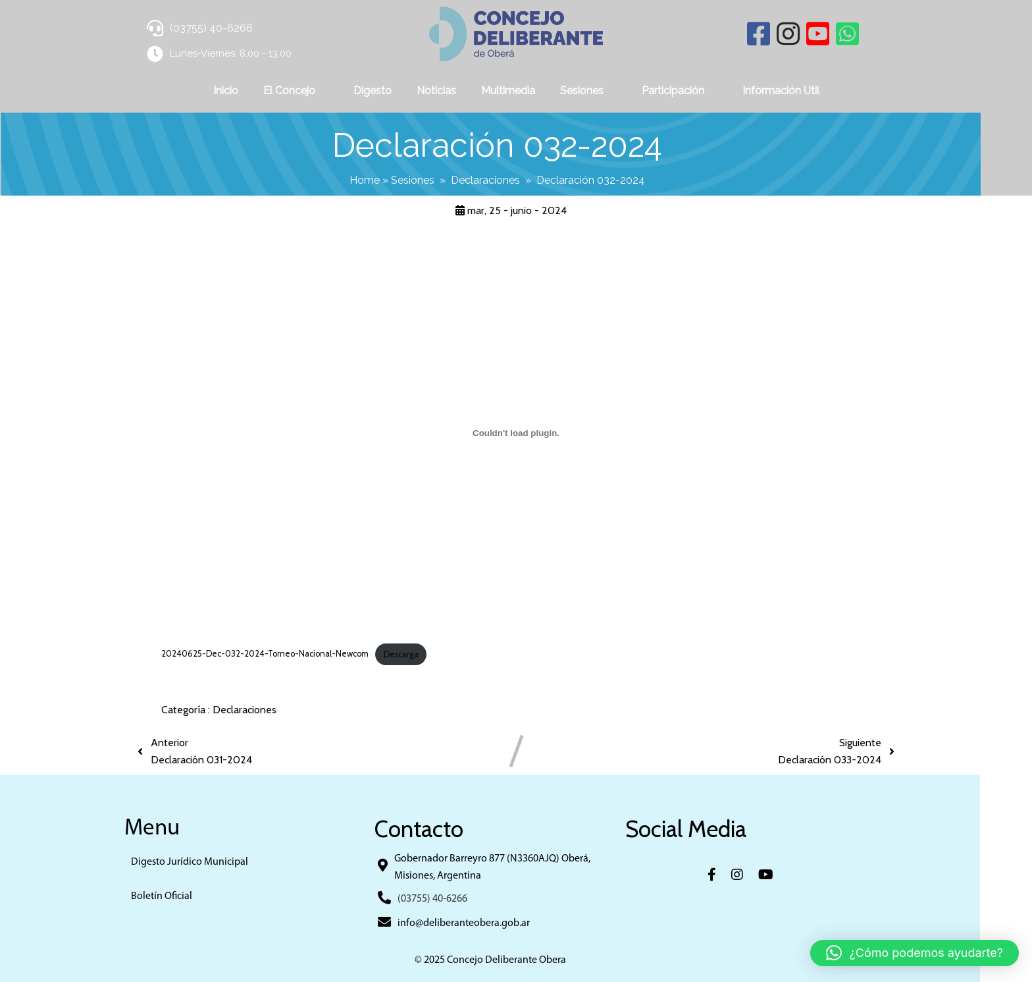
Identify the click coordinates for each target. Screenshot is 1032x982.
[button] (914, 953)
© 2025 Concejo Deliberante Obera (516, 959)
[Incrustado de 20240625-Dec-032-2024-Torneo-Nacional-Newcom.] (516, 432)
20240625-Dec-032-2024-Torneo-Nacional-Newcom (265, 653)
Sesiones (438, 179)
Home (390, 179)
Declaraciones (511, 179)
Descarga (401, 653)
